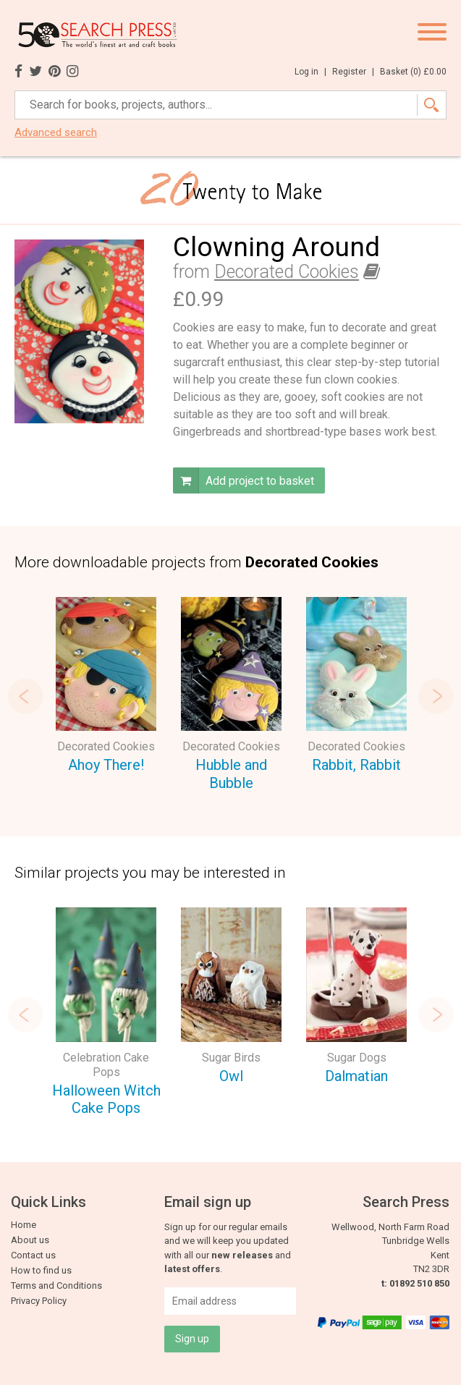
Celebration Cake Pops (106, 1065)
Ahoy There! (106, 765)
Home (23, 1224)
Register (353, 72)
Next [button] (436, 696)
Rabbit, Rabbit (356, 765)
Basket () (413, 72)
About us (30, 1239)
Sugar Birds (231, 1057)
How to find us (41, 1270)
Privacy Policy (39, 1300)
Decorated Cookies (286, 271)
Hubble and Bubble (231, 774)
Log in (310, 72)
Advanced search (55, 132)
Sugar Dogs (356, 1057)
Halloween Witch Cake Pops (106, 1099)
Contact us (33, 1255)
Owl (231, 1076)
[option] (106, 687)
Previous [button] (25, 696)
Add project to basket (243, 480)
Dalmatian (356, 1076)
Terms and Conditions (56, 1285)
